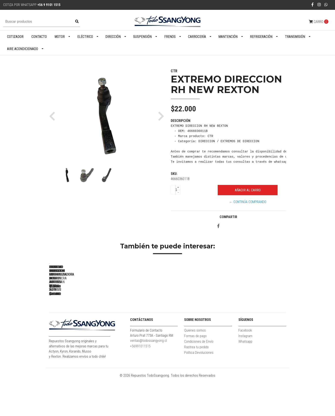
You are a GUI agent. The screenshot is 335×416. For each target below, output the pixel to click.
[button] (54, 116)
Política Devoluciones (198, 390)
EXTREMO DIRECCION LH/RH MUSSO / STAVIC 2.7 (79, 325)
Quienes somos (195, 368)
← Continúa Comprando (247, 202)
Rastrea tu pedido (196, 385)
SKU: (174, 174)
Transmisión (295, 37)
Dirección (113, 37)
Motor (59, 37)
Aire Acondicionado (22, 49)
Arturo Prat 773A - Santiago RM (151, 373)
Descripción (180, 121)
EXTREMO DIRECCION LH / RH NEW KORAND (138, 325)
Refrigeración (261, 37)
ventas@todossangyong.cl (148, 378)
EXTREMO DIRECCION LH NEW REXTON (258, 324)
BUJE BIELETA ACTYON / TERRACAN (198, 324)
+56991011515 (140, 384)
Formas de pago (195, 374)
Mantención (228, 37)
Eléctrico (85, 37)
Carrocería (197, 37)
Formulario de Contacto (146, 368)
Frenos (170, 37)
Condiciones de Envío (198, 379)
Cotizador (15, 37)
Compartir (228, 217)
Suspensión (142, 37)
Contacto (39, 37)
